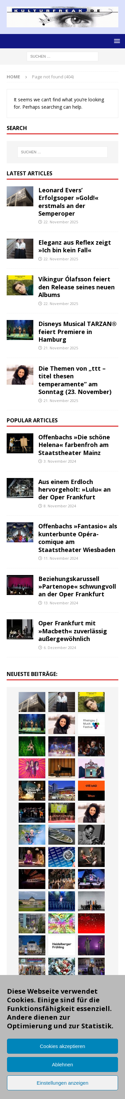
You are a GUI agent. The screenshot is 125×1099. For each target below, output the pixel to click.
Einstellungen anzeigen (62, 1083)
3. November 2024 (60, 461)
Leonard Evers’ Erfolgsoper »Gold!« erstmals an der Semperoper (68, 201)
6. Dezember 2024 (60, 647)
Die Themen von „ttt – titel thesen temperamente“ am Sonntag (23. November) (74, 380)
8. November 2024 (60, 505)
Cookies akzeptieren (62, 1046)
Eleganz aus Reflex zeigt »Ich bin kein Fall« (74, 246)
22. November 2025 (61, 221)
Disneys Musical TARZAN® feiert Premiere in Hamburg (77, 331)
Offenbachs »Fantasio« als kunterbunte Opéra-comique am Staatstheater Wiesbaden (77, 537)
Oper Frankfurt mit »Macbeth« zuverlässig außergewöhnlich (72, 631)
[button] (115, 41)
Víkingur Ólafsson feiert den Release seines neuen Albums (76, 287)
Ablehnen (62, 1064)
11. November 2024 (61, 558)
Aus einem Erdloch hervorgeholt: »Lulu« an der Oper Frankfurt (74, 489)
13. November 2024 (61, 602)
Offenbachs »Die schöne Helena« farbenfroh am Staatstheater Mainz (74, 445)
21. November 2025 (61, 347)
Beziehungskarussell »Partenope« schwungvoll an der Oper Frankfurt (77, 586)
